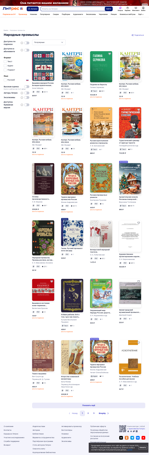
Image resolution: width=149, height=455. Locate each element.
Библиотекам (38, 424)
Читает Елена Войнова (99, 363)
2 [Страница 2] (88, 403)
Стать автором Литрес (42, 435)
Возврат (7, 435)
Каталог (32, 8)
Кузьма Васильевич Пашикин (69, 311)
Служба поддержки (11, 431)
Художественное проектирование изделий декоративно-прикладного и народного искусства (130, 245)
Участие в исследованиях (14, 428)
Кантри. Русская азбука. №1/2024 (129, 75)
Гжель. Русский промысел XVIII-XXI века (71, 240)
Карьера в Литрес (11, 424)
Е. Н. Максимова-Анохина (42, 253)
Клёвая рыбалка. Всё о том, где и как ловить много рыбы (70, 306)
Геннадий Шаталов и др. (129, 136)
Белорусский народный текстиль (100, 241)
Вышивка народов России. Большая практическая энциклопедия (43, 74)
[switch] (26, 33)
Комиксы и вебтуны (127, 14)
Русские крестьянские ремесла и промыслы (99, 132)
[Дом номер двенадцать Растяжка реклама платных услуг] (74, 3)
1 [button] (82, 403)
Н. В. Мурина (37, 192)
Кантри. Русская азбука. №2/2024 (71, 131)
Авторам (36, 420)
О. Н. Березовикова (127, 249)
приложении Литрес (137, 419)
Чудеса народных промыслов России (69, 188)
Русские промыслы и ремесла (98, 186)
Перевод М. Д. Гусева (41, 369)
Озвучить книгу (39, 439)
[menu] (49, 32)
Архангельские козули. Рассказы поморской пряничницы (128, 188)
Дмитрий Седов (125, 305)
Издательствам (39, 417)
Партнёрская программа (43, 431)
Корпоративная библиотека (44, 443)
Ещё (140, 14)
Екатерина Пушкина (98, 190)
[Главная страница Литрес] (13, 9)
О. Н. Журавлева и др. (98, 306)
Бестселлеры (66, 420)
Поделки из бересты (98, 75)
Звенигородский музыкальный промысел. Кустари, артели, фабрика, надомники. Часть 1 (130, 301)
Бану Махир (66, 372)
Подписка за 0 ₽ (9, 14)
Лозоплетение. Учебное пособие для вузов (129, 368)
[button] (104, 403)
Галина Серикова (97, 78)
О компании (8, 417)
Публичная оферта (98, 417)
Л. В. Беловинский (97, 136)
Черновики (103, 14)
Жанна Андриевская (69, 192)
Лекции (114, 14)
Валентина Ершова (40, 298)
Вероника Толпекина (127, 192)
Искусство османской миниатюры (70, 368)
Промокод (23, 14)
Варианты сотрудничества (43, 428)
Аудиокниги (78, 14)
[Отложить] (51, 44)
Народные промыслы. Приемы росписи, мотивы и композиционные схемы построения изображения (43, 249)
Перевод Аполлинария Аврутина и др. (70, 376)
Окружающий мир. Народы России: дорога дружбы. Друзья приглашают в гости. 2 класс (100, 302)
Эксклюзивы (91, 14)
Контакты (7, 420)
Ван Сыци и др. (38, 367)
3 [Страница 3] (93, 403)
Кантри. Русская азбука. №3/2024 (42, 131)
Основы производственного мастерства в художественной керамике (40, 188)
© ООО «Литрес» (74, 451)
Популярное (45, 14)
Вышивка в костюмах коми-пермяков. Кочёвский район (41, 294)
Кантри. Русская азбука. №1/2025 (71, 75)
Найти (108, 9)
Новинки (33, 14)
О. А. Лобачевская (97, 245)
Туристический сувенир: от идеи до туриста (129, 132)
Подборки (66, 14)
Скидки (56, 14)
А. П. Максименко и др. (128, 372)
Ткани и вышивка (39, 364)
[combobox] (72, 9)
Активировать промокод (71, 417)
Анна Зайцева (37, 78)
